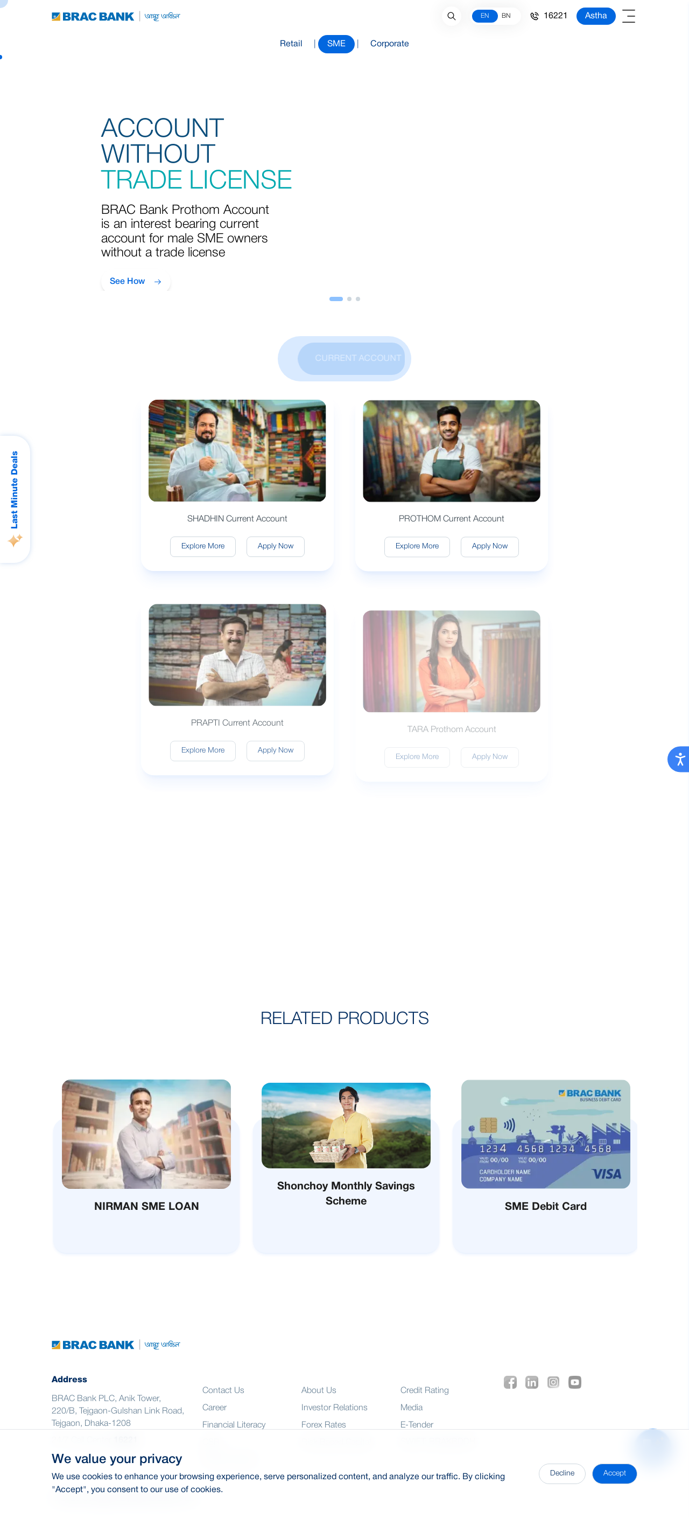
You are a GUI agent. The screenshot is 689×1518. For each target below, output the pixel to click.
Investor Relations (334, 1421)
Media (411, 1421)
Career (214, 1421)
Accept (614, 1473)
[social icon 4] (577, 1395)
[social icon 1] (512, 1395)
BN (506, 16)
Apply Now (275, 555)
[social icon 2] (534, 1395)
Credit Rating (424, 1404)
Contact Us (223, 1404)
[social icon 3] (555, 1395)
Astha (596, 16)
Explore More (202, 555)
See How (136, 281)
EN (485, 16)
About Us (318, 1404)
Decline (562, 1473)
